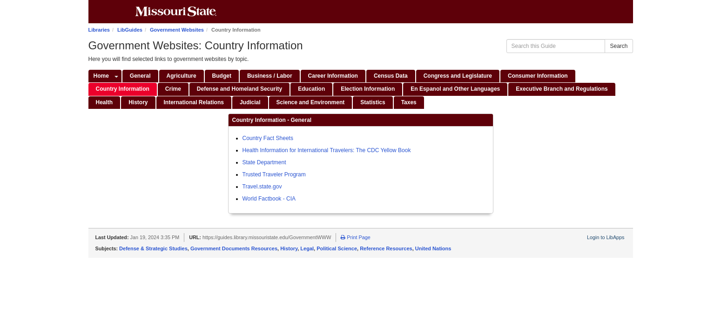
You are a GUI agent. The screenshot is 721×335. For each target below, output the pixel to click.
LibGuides (129, 30)
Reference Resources (386, 248)
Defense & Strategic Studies (153, 248)
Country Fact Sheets (268, 138)
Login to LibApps (605, 237)
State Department (264, 162)
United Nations (433, 248)
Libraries (99, 30)
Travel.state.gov (262, 186)
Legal (307, 248)
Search (618, 46)
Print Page (355, 237)
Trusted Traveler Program (274, 174)
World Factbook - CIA (269, 198)
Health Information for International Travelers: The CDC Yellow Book (327, 150)
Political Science (337, 248)
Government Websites (177, 30)
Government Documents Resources (233, 248)
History (288, 248)
